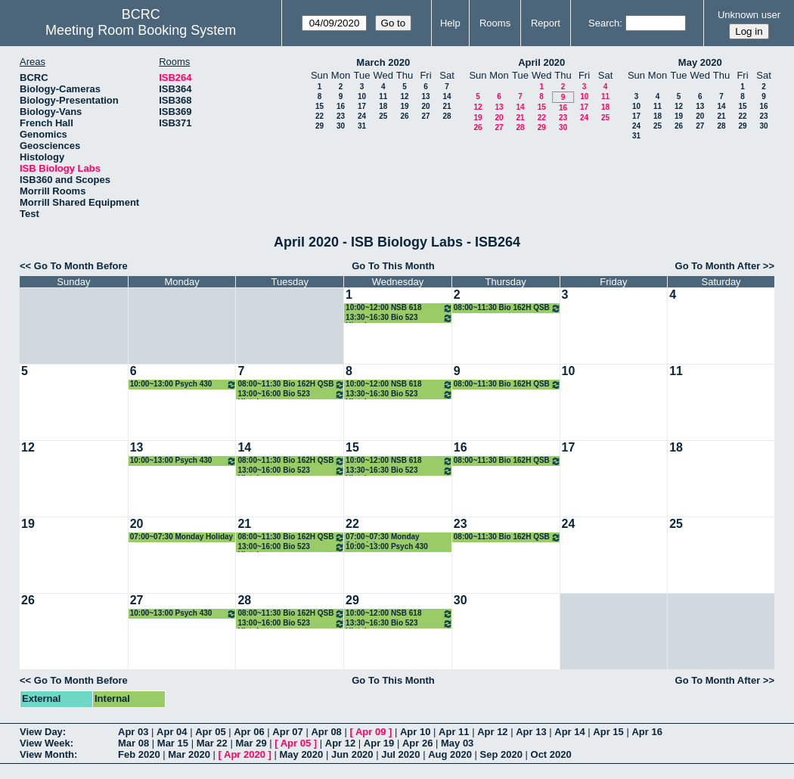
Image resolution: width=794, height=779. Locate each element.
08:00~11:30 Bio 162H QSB (507, 308)
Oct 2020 (551, 754)
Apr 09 (370, 731)
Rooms (494, 23)
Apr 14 (569, 731)
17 (362, 106)
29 (319, 126)
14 (446, 96)
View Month (47, 754)
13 (425, 96)
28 (446, 116)
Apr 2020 (244, 754)
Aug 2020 (450, 754)
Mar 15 (172, 743)
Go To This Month (393, 266)
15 (319, 106)
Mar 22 (212, 743)
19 (404, 106)
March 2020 (383, 62)
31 (362, 126)
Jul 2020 (400, 754)
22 (319, 116)
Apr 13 (531, 731)
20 (425, 106)
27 (425, 116)
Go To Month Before (81, 266)
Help (450, 23)
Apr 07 (287, 731)
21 (446, 106)
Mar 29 (250, 743)
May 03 (457, 743)
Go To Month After (718, 266)
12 (404, 96)
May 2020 (700, 62)
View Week (45, 743)
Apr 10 (415, 731)
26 (404, 116)
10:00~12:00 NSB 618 (399, 308)
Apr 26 (417, 743)
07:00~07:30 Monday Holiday (181, 536)
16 (341, 106)
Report (545, 23)
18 (383, 106)
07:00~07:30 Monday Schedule (383, 537)
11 (383, 96)
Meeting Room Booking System (140, 30)
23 (341, 116)
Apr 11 (454, 731)
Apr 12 (492, 731)
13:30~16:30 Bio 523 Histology (399, 318)
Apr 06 (249, 731)
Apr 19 (379, 743)
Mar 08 (133, 743)
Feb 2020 (139, 754)
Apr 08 (326, 731)
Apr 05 (210, 731)
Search (603, 23)
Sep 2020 (501, 754)
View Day (41, 731)
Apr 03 (133, 731)
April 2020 (541, 62)
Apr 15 (608, 731)
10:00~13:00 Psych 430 (183, 385)
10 (362, 96)
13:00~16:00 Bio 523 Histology (291, 394)
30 (341, 126)
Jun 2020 (352, 754)
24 (362, 116)
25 (383, 116)
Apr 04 (172, 731)
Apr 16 (646, 731)
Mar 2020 (189, 754)
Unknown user (749, 14)
